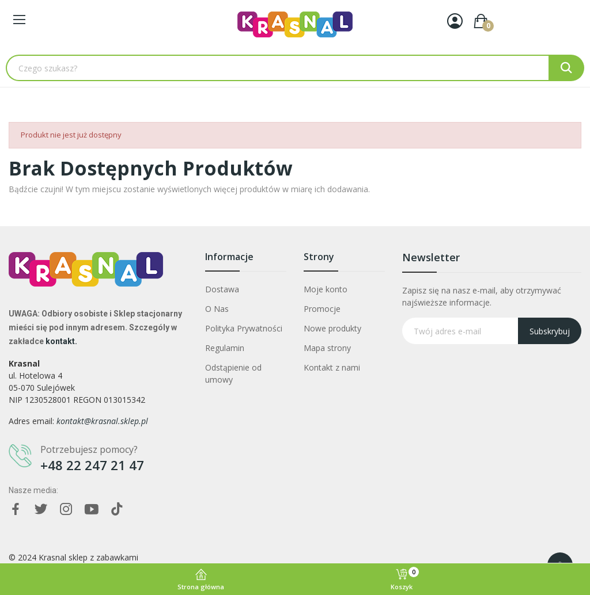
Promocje (322, 308)
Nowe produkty (332, 328)
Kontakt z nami (332, 367)
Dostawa (222, 289)
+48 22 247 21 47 (92, 464)
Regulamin (224, 347)
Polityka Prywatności (243, 328)
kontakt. (61, 341)
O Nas (217, 308)
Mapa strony (327, 347)
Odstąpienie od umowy (233, 373)
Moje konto (325, 289)
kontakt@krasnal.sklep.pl (102, 420)
